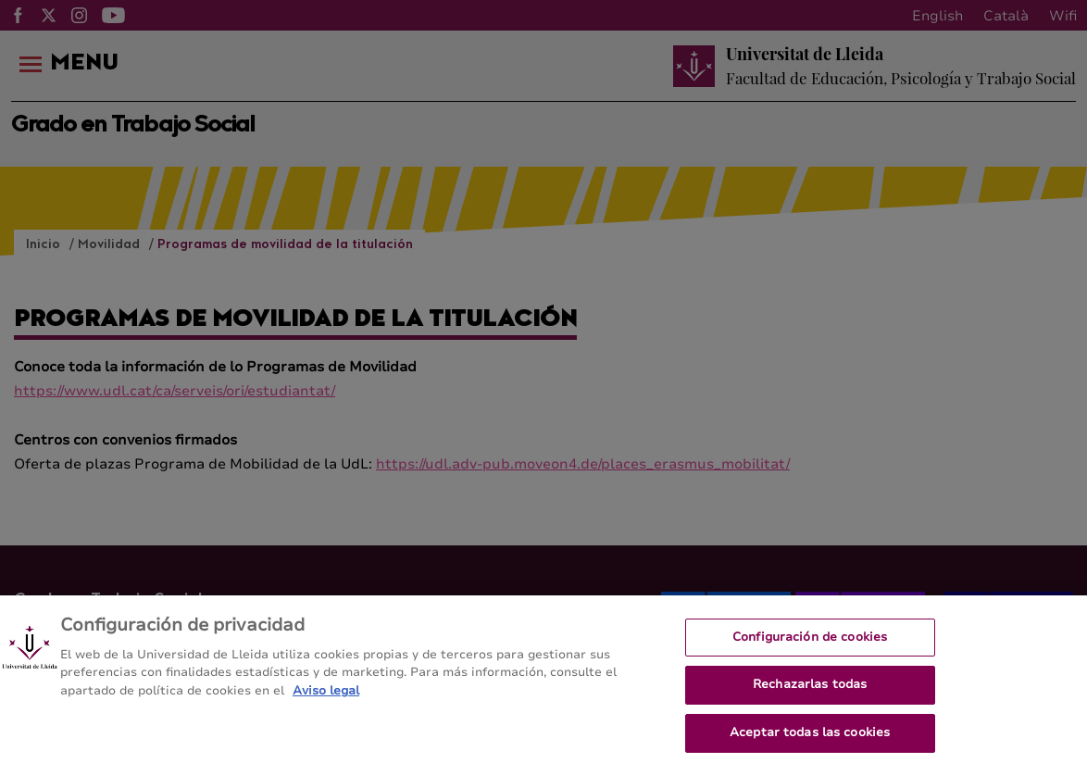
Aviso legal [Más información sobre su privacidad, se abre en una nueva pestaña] (326, 697)
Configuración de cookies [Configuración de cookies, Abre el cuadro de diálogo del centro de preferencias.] (809, 643)
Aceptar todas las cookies (810, 739)
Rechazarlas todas (810, 690)
